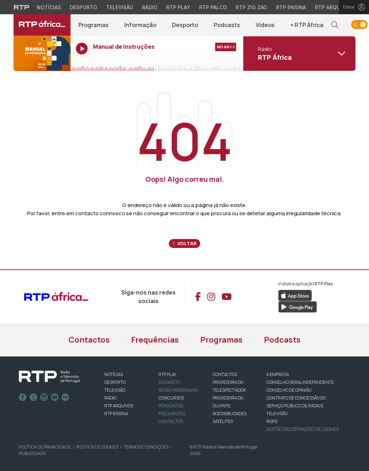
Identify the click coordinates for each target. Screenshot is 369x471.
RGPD (271, 421)
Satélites (223, 421)
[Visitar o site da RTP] (22, 7)
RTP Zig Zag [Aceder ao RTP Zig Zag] (251, 7)
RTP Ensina (116, 414)
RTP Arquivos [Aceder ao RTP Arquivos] (333, 7)
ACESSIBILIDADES (229, 414)
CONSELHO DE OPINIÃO (288, 390)
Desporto (185, 25)
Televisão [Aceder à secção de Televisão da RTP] (119, 7)
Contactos (89, 339)
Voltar (184, 243)
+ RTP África (306, 25)
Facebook (23, 397)
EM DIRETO (169, 382)
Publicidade (32, 453)
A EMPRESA (277, 374)
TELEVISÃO (114, 390)
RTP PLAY (167, 374)
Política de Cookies (97, 447)
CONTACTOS (225, 374)
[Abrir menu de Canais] (298, 53)
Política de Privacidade (45, 447)
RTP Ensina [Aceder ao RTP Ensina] (291, 7)
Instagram (44, 397)
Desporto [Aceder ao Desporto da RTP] (83, 7)
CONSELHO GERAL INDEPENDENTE (300, 382)
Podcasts (227, 25)
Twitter (33, 397)
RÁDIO (110, 398)
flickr (65, 397)
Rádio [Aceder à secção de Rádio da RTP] (149, 7)
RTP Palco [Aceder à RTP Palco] (213, 7)
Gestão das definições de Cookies (302, 429)
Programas (93, 25)
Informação (140, 25)
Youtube (55, 397)
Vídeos (265, 25)
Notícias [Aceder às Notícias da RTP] (49, 7)
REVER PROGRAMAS (178, 390)
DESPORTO (115, 382)
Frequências (155, 339)
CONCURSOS (171, 398)
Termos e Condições (146, 447)
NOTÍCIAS (113, 374)
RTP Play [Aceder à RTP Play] (178, 7)
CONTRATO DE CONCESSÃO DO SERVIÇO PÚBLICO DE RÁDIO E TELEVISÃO (296, 406)
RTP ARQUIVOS (118, 406)
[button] (334, 25)
